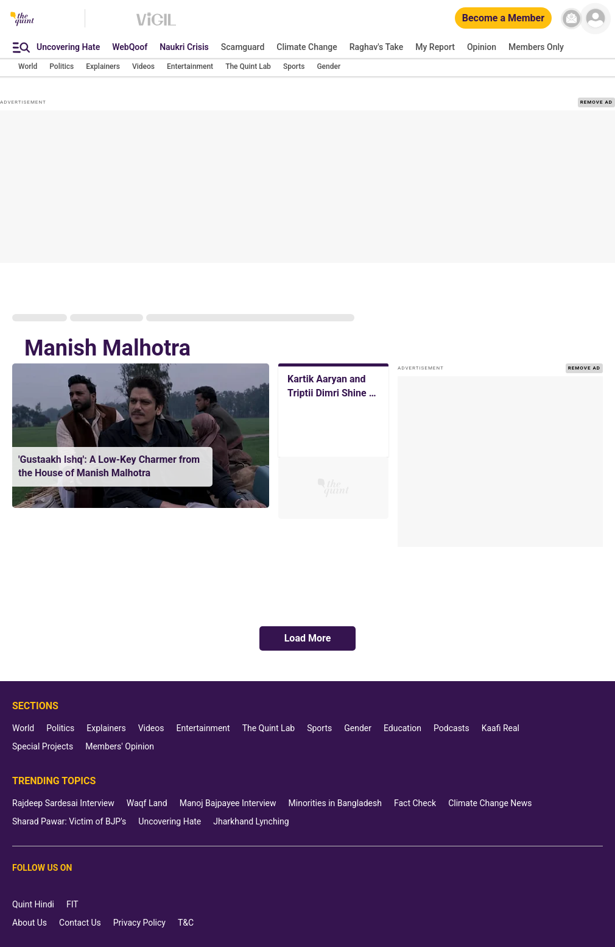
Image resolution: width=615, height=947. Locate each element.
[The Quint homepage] (22, 20)
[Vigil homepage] (156, 25)
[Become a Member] (503, 18)
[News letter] (571, 18)
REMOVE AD (596, 102)
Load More (307, 638)
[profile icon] (595, 18)
